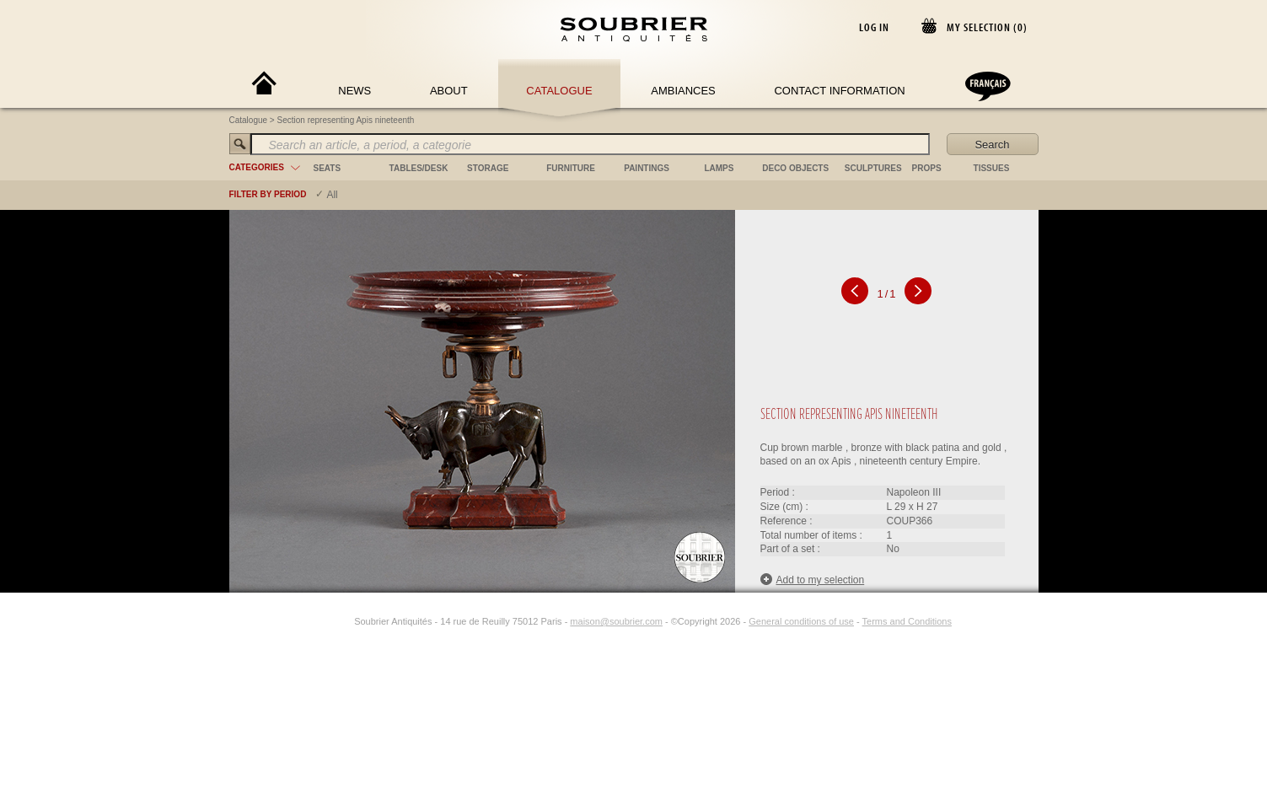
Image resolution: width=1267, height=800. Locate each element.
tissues (992, 168)
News (354, 90)
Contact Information (839, 90)
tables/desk (418, 168)
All (331, 195)
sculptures (873, 168)
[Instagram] (343, 621)
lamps (718, 168)
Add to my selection (812, 579)
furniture (570, 168)
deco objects (795, 168)
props (927, 168)
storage (487, 168)
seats (327, 168)
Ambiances (683, 90)
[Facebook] (323, 621)
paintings (646, 168)
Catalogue (559, 90)
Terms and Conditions (907, 621)
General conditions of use (801, 621)
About (449, 90)
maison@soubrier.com (616, 621)
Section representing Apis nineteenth (346, 120)
